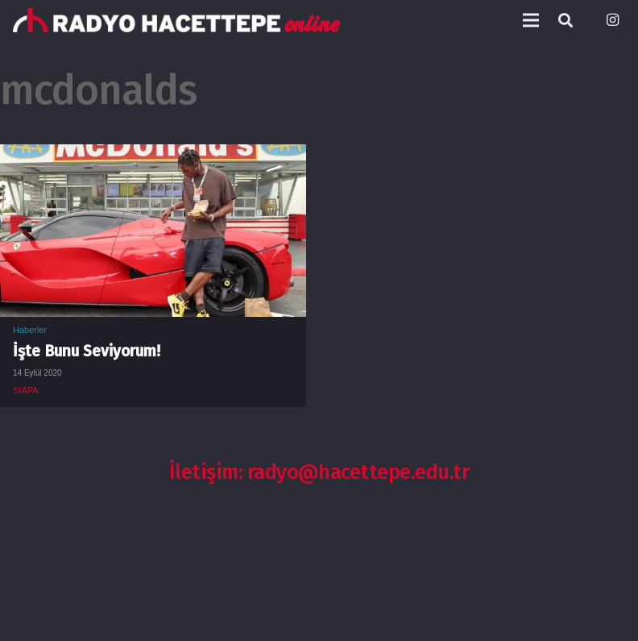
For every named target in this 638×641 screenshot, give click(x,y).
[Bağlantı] (176, 20)
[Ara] (565, 20)
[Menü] (530, 20)
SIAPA (26, 390)
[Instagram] (612, 20)
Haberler (30, 330)
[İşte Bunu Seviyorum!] (153, 156)
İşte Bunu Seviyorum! (86, 351)
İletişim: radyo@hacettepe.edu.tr (319, 472)
